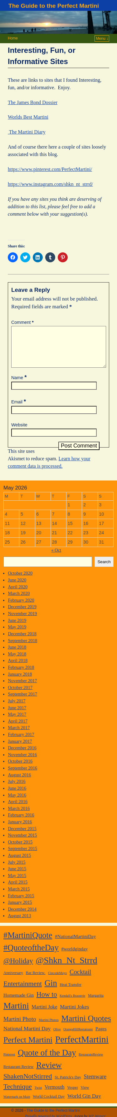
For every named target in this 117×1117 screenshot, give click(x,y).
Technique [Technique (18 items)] (17, 1094)
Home (13, 38)
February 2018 (21, 674)
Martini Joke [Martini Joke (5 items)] (44, 1014)
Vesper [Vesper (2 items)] (72, 1095)
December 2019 (22, 614)
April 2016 (17, 809)
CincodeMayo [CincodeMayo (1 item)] (57, 980)
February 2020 (21, 607)
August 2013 (19, 923)
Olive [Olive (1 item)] (57, 1036)
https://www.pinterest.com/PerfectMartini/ (50, 169)
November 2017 (22, 688)
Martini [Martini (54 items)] (16, 1013)
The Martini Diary (27, 132)
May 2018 (17, 661)
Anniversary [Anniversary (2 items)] (13, 980)
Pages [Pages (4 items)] (101, 1036)
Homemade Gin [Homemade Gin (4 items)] (18, 1002)
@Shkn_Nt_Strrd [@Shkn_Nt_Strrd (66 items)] (66, 967)
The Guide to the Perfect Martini (53, 5)
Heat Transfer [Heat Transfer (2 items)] (70, 992)
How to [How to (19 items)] (47, 1002)
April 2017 (17, 728)
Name (19, 385)
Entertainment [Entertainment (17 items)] (22, 991)
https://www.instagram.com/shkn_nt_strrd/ (50, 184)
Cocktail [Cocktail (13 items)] (80, 979)
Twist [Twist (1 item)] (38, 1095)
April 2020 (17, 594)
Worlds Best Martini (28, 117)
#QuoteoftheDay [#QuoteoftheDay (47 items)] (31, 955)
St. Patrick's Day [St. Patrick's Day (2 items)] (68, 1085)
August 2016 (19, 782)
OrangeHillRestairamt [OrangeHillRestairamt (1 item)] (78, 1036)
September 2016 (22, 775)
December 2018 (22, 641)
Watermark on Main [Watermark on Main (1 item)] (16, 1104)
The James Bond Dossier (32, 102)
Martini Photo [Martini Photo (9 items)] (19, 1026)
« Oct (56, 557)
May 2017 (17, 721)
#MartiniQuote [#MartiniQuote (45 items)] (27, 942)
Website (19, 432)
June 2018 (17, 654)
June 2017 (17, 715)
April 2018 (17, 667)
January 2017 (20, 748)
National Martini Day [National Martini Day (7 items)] (27, 1036)
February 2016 (21, 822)
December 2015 (22, 836)
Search (103, 569)
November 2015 (22, 842)
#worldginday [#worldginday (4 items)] (74, 956)
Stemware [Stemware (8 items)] (95, 1084)
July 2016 (16, 788)
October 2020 (20, 580)
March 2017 (19, 735)
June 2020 (17, 587)
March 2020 (19, 600)
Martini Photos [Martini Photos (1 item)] (49, 1027)
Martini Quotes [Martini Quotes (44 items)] (86, 1025)
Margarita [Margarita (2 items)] (96, 1003)
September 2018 (22, 648)
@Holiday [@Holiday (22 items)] (18, 968)
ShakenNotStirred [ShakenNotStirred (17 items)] (27, 1083)
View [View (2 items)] (85, 1095)
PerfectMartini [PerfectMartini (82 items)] (82, 1047)
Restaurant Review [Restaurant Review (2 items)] (18, 1074)
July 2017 (16, 708)
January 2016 (20, 829)
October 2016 (20, 768)
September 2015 (22, 855)
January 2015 (20, 909)
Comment (23, 322)
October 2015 (20, 849)
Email (19, 409)
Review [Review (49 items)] (49, 1072)
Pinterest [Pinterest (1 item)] (9, 1062)
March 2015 (19, 896)
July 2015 (16, 869)
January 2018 (20, 681)
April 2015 (17, 889)
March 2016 (19, 815)
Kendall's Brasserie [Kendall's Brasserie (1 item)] (72, 1003)
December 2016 (22, 755)
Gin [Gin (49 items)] (51, 990)
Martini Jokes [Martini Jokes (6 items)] (74, 1014)
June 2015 (17, 876)
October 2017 (20, 694)
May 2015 (17, 882)
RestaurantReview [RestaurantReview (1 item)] (91, 1062)
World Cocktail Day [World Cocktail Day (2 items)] (49, 1104)
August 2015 (19, 862)
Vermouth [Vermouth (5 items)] (55, 1094)
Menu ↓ (102, 38)
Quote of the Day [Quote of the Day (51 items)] (47, 1060)
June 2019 (17, 627)
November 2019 (22, 620)
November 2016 (22, 762)
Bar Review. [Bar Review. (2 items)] (36, 980)
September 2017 (22, 701)
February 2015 (21, 903)
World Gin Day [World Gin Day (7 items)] (84, 1103)
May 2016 (17, 802)
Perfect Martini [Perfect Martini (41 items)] (27, 1047)
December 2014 (22, 916)
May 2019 (17, 634)
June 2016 (17, 795)
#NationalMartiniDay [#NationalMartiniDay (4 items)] (75, 943)
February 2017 (21, 741)
